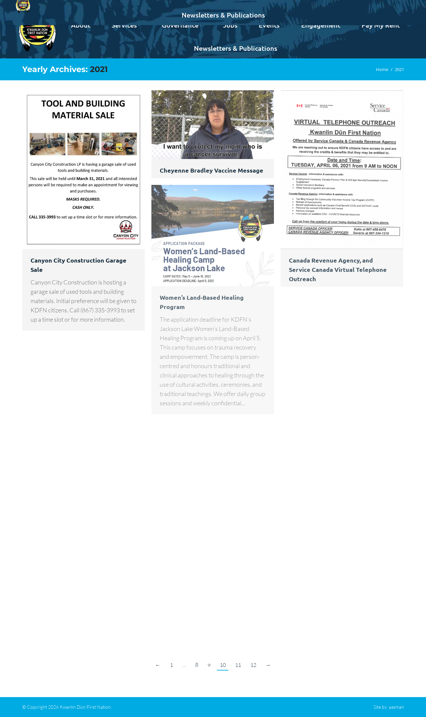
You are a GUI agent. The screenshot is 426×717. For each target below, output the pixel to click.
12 (253, 665)
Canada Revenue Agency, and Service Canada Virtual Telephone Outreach (338, 269)
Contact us (387, 6)
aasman (396, 707)
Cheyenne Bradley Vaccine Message (211, 170)
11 (238, 665)
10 (223, 665)
